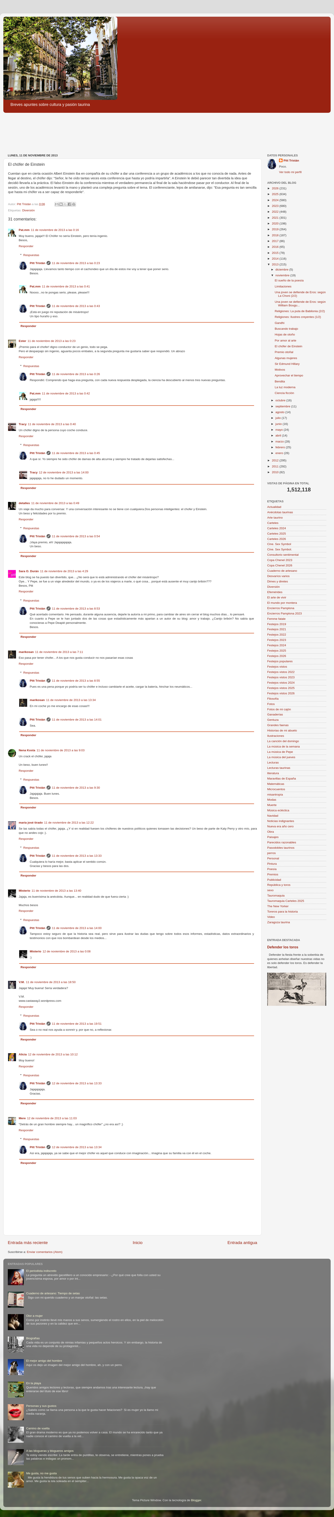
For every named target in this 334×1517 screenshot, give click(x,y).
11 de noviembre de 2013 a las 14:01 (77, 719)
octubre (280, 400)
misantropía (275, 794)
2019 (275, 229)
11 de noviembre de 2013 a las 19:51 (77, 1023)
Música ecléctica (278, 810)
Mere (22, 1118)
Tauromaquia (276, 895)
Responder (26, 246)
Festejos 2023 (276, 640)
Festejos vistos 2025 (281, 688)
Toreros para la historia (282, 911)
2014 (275, 258)
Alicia (23, 1054)
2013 (275, 264)
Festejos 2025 (276, 650)
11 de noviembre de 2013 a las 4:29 (64, 571)
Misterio (24, 890)
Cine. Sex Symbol (279, 544)
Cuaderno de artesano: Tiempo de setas (53, 1293)
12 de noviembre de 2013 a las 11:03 (52, 1118)
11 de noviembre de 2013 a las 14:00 (77, 928)
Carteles (272, 523)
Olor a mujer (34, 1315)
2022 (275, 211)
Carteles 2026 (276, 539)
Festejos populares (280, 661)
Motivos (280, 369)
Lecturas (273, 762)
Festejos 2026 (276, 656)
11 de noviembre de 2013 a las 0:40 (52, 424)
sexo (270, 890)
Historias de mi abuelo (282, 730)
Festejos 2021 (276, 629)
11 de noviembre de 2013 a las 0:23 (76, 263)
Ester (22, 341)
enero (279, 453)
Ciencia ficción (284, 393)
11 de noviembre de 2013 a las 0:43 (76, 306)
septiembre (283, 406)
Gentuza (273, 719)
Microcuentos (276, 789)
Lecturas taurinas (278, 768)
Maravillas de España (281, 778)
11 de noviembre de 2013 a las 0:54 (76, 536)
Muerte (272, 805)
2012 (275, 460)
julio (278, 418)
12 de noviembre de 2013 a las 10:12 (53, 1054)
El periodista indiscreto (41, 1271)
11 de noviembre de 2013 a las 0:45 (76, 453)
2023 (275, 206)
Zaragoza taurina (278, 922)
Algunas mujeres (286, 358)
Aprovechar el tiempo (289, 375)
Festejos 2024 (276, 645)
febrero (280, 447)
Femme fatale (276, 618)
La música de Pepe (280, 751)
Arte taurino (275, 517)
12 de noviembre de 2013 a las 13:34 (77, 1147)
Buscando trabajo (286, 328)
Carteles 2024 (276, 528)
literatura (273, 773)
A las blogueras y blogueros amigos (49, 1450)
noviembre (282, 275)
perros (271, 853)
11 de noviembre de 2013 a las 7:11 (59, 652)
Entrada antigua (242, 1242)
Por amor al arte (285, 340)
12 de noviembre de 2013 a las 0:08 (66, 951)
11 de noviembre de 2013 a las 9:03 (60, 750)
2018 (275, 235)
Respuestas (31, 255)
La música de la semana (283, 746)
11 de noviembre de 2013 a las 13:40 (56, 890)
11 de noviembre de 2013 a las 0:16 (55, 230)
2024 (275, 200)
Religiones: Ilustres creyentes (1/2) (298, 317)
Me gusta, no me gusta (41, 1473)
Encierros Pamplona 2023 (284, 613)
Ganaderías (275, 714)
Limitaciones (283, 286)
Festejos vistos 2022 (281, 672)
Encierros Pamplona (280, 608)
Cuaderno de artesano (282, 570)
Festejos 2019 (276, 624)
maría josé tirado (31, 822)
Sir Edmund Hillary (287, 364)
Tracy (22, 424)
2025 (275, 194)
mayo (279, 429)
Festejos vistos (277, 666)
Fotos (271, 704)
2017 (275, 241)
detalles (24, 503)
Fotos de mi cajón (279, 709)
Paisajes (273, 837)
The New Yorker (278, 906)
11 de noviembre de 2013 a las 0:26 (76, 374)
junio (279, 424)
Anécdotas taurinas (280, 512)
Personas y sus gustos (41, 1406)
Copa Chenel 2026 (279, 565)
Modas (271, 799)
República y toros (278, 885)
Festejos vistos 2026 (281, 693)
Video (271, 917)
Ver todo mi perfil (290, 172)
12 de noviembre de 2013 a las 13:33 (77, 1083)
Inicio (138, 1242)
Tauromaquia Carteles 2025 (285, 901)
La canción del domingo (283, 741)
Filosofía (273, 698)
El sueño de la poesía (289, 280)
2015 (275, 253)
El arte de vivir (276, 597)
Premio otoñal (284, 352)
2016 (275, 246)
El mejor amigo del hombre (44, 1360)
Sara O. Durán (29, 571)
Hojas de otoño (285, 334)
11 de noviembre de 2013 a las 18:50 (51, 982)
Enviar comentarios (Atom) (45, 1252)
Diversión (28, 210)
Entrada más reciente (28, 1242)
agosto (280, 412)
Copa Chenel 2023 (279, 560)
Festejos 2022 (276, 634)
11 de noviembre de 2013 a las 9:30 (76, 787)
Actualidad (274, 507)
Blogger (196, 1500)
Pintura (272, 863)
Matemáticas (275, 784)
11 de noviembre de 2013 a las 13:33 (77, 855)
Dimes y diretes (277, 581)
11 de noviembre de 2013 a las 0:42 (66, 393)
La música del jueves (281, 757)
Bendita (280, 381)
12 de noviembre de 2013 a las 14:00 (64, 472)
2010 (275, 472)
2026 (275, 188)
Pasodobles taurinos (280, 847)
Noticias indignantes (280, 821)
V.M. (22, 982)
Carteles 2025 (276, 533)
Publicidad (274, 879)
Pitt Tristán (37, 263)
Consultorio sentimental (283, 554)
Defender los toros (282, 947)
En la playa (33, 1383)
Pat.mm (24, 230)
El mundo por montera (282, 602)
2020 (275, 223)
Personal (273, 858)
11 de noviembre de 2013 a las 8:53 (76, 608)
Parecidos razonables (281, 842)
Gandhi (280, 323)
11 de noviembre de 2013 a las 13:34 (71, 700)
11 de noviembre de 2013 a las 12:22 (69, 822)
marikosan (26, 652)
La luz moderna (285, 387)
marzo (280, 441)
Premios (272, 874)
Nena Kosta (27, 750)
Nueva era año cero (280, 826)
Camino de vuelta (37, 1428)
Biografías (33, 1338)
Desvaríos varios (278, 576)
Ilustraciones (275, 735)
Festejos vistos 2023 (281, 677)
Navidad (272, 815)
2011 (275, 466)
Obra (270, 831)
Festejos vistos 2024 (281, 682)
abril (278, 435)
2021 (275, 217)
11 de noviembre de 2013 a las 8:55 (76, 680)
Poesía (272, 869)
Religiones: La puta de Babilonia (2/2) (300, 311)
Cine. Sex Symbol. (279, 549)
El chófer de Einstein (288, 346)
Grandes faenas (278, 725)
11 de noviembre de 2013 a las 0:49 (55, 503)
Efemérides (274, 592)
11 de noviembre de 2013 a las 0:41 (66, 286)
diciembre (282, 269)
